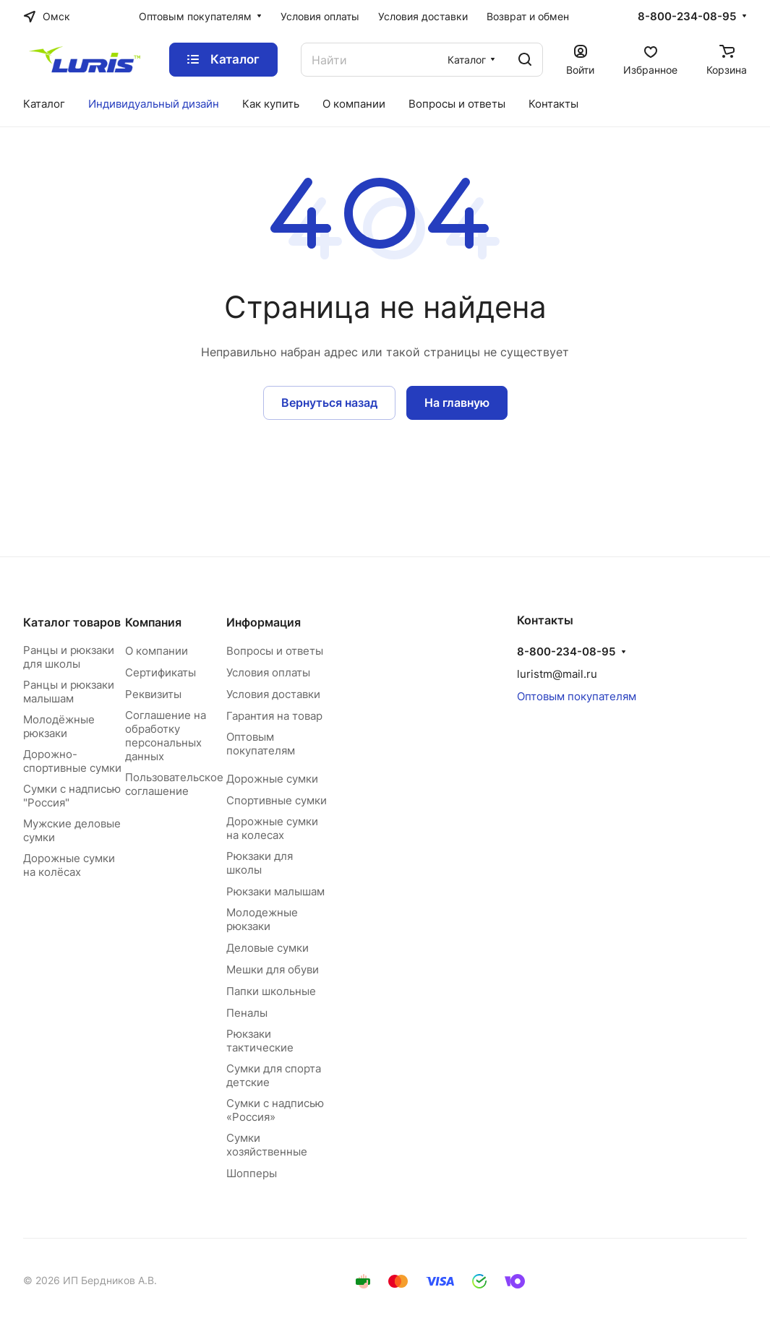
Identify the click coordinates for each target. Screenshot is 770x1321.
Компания (153, 622)
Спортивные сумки (276, 800)
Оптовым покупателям (260, 743)
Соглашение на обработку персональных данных (165, 735)
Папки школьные (271, 991)
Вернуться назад (329, 402)
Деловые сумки (267, 948)
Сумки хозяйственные (266, 1144)
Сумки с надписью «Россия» (275, 1110)
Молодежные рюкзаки (262, 919)
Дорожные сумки (272, 779)
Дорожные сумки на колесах (272, 828)
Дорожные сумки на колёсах (69, 865)
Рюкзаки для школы (259, 863)
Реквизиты (153, 694)
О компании (156, 651)
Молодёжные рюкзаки (59, 726)
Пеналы (247, 1013)
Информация (263, 622)
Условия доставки (273, 694)
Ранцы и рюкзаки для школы (68, 657)
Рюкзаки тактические (260, 1040)
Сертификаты (160, 672)
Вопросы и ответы (274, 651)
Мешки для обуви (272, 969)
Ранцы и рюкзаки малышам (68, 691)
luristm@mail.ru (557, 674)
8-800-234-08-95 (687, 16)
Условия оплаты (268, 672)
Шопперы (251, 1173)
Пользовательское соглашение (174, 784)
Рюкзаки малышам (275, 891)
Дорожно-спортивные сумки (72, 761)
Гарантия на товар (274, 716)
